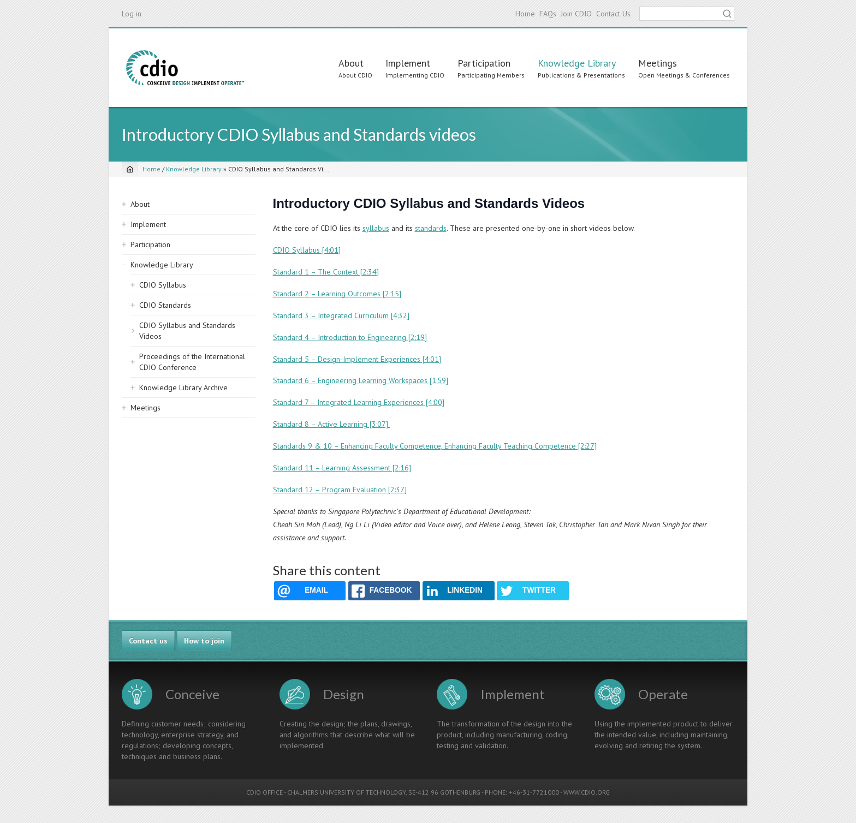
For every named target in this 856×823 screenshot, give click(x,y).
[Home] (130, 169)
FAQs (547, 14)
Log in (131, 14)
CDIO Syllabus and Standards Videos (187, 330)
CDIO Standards (165, 305)
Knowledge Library (577, 63)
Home (525, 14)
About (351, 63)
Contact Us (613, 14)
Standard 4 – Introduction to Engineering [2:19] (350, 337)
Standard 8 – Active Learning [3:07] (331, 424)
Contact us (148, 641)
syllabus (375, 228)
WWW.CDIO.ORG (586, 792)
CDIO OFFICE (264, 792)
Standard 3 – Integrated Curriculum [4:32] (341, 315)
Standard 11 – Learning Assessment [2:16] (342, 468)
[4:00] (434, 402)
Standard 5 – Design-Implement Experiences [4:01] (357, 359)
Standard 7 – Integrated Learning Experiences (348, 402)
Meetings (657, 63)
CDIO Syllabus (162, 285)
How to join (204, 641)
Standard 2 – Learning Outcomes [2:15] (337, 294)
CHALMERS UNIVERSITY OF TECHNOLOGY (346, 792)
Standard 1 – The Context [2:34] (326, 272)
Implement (407, 63)
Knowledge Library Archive (183, 387)
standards (431, 228)
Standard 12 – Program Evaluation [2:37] (340, 489)
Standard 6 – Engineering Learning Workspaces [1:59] (360, 380)
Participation (483, 63)
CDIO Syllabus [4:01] (307, 250)
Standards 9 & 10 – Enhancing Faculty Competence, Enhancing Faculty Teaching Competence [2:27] (435, 446)
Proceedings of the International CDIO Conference (192, 361)
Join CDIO (576, 14)
